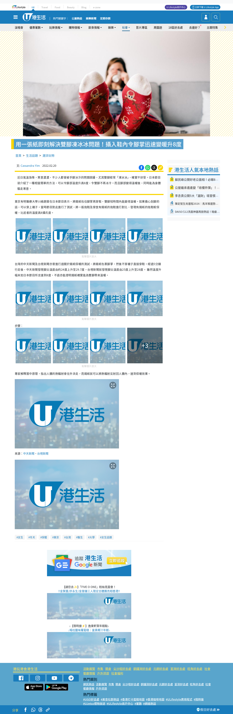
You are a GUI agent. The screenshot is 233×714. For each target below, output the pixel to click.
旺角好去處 (194, 668)
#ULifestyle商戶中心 (120, 703)
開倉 (108, 668)
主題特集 (212, 27)
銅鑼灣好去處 (142, 668)
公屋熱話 (77, 18)
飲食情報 (94, 27)
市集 (100, 668)
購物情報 (74, 27)
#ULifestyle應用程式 (179, 699)
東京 (56, 537)
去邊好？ (194, 27)
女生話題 (106, 537)
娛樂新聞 (91, 18)
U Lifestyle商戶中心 (176, 7)
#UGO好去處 (91, 699)
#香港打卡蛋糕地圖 (133, 699)
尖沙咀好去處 (122, 668)
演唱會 (19, 27)
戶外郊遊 (103, 673)
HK (33, 7)
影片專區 (141, 27)
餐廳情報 (89, 673)
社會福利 (117, 673)
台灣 (68, 537)
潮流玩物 (48, 155)
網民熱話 (88, 684)
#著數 (138, 703)
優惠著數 (35, 27)
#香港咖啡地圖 (155, 699)
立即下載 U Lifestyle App (207, 7)
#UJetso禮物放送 (94, 703)
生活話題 (32, 155)
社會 (125, 27)
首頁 (18, 155)
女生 (20, 537)
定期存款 (105, 18)
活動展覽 (89, 668)
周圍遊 (158, 27)
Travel (44, 7)
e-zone (96, 7)
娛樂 (111, 27)
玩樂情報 (54, 27)
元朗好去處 (160, 668)
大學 (92, 537)
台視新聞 (42, 453)
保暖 (44, 537)
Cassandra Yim (30, 165)
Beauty (71, 7)
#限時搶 (199, 699)
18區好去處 (175, 27)
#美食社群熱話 (110, 699)
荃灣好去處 (177, 668)
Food (57, 7)
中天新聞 (28, 453)
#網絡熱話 (149, 703)
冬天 (32, 537)
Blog (83, 7)
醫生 (80, 537)
